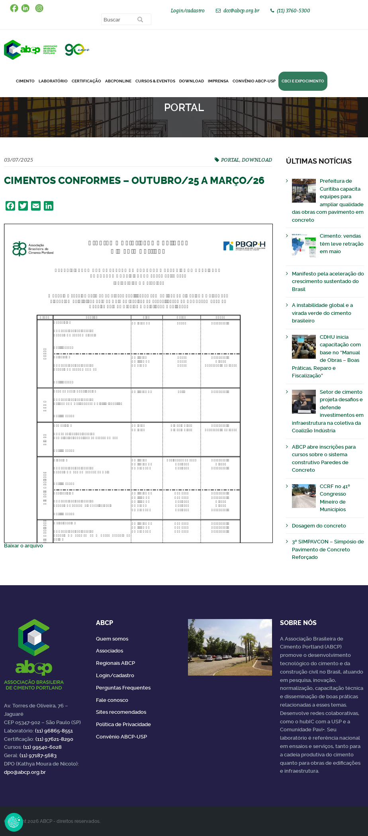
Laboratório (53, 81)
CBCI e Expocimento (303, 81)
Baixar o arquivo (23, 546)
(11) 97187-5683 (38, 755)
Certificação (86, 81)
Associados (109, 651)
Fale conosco (112, 700)
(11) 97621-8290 (54, 739)
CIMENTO (25, 81)
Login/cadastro (188, 10)
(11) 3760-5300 (293, 10)
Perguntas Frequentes (123, 688)
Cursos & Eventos (155, 81)
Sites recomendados (121, 712)
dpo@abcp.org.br (25, 772)
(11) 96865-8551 (54, 731)
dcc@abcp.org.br (241, 10)
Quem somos (112, 639)
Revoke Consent (14, 822)
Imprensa (218, 81)
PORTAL (230, 159)
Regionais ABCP (115, 663)
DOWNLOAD (191, 81)
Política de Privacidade (123, 724)
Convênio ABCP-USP (254, 81)
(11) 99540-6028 (42, 747)
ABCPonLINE (118, 81)
